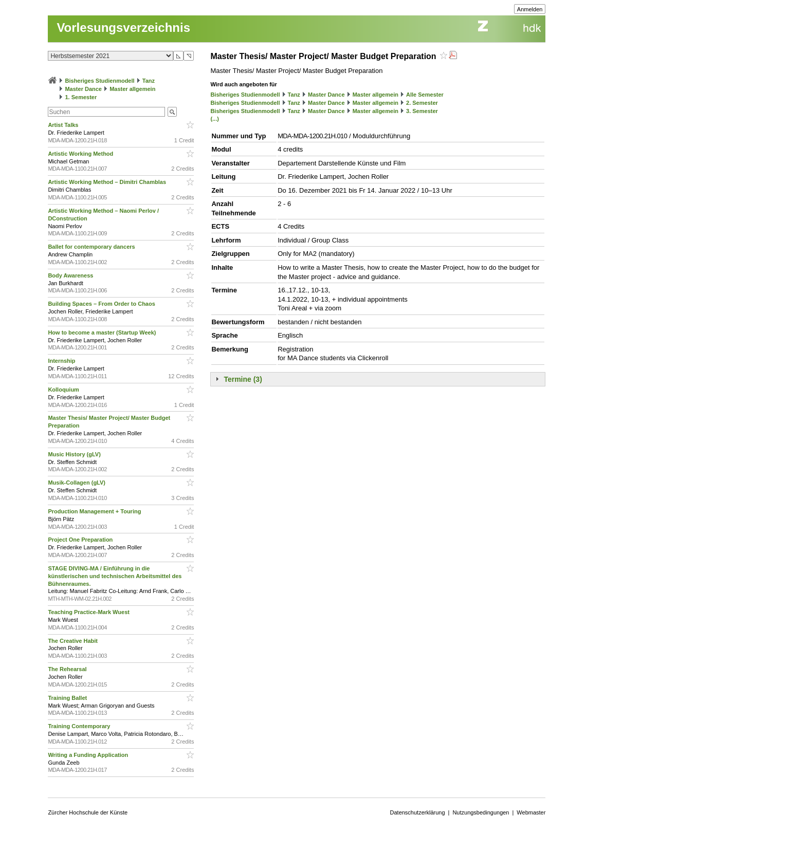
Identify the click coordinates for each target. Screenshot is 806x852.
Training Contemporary (80, 726)
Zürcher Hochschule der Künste (87, 812)
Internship (62, 361)
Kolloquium (64, 389)
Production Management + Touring (95, 511)
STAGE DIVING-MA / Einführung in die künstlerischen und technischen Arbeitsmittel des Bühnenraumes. (114, 576)
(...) (214, 119)
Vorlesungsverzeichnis (123, 27)
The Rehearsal (68, 669)
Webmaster (531, 812)
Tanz (148, 81)
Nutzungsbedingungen (480, 812)
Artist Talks (64, 125)
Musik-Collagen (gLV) (77, 482)
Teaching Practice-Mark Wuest (89, 612)
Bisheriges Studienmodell (100, 81)
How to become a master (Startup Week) (102, 332)
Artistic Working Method (81, 154)
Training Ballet (68, 698)
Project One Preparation (81, 539)
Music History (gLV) (75, 454)
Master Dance (83, 89)
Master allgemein (132, 89)
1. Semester (81, 97)
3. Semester (422, 111)
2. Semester (422, 103)
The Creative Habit (73, 641)
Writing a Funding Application (89, 755)
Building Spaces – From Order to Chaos (102, 304)
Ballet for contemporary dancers (92, 247)
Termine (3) (243, 379)
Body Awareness (71, 275)
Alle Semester (425, 94)
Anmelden (530, 9)
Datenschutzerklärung (417, 812)
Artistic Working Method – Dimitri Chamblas (108, 182)
